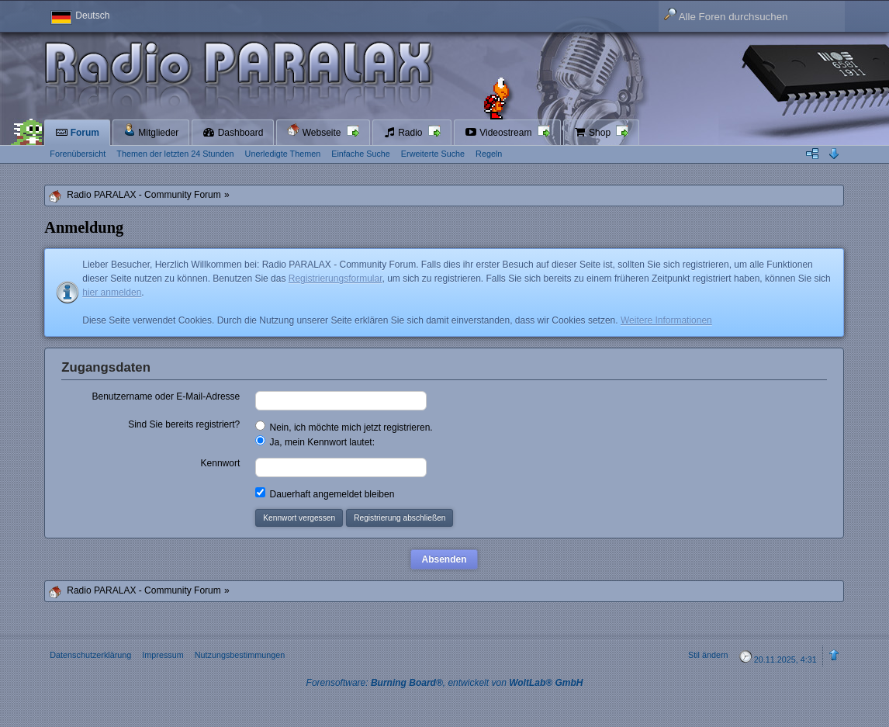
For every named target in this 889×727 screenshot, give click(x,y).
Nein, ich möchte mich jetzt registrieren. (343, 427)
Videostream (499, 132)
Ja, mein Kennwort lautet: (315, 441)
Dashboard (232, 132)
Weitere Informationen (666, 320)
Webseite (315, 130)
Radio (404, 132)
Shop (594, 132)
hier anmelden (111, 292)
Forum (77, 132)
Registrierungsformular (335, 278)
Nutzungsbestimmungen (240, 654)
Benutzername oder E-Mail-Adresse (166, 396)
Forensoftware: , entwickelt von (444, 682)
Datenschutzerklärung (90, 654)
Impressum (162, 654)
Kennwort (220, 463)
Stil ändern (708, 654)
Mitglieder (150, 130)
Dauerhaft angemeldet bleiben (324, 493)
